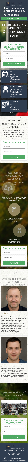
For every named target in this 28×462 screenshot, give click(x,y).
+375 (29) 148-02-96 (14, 15)
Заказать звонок (14, 18)
